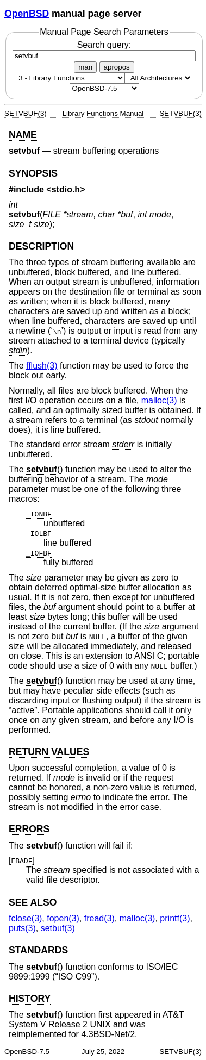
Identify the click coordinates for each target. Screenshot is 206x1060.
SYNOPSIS (33, 173)
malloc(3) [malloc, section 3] (159, 400)
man (85, 67)
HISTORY (30, 998)
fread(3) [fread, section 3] (99, 918)
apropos (117, 67)
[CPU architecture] (160, 78)
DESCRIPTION (41, 246)
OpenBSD (26, 13)
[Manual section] (70, 78)
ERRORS (29, 829)
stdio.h (66, 189)
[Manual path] (104, 88)
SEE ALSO (33, 902)
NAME (23, 134)
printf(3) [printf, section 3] (175, 918)
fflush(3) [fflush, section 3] (42, 365)
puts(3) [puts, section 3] (22, 928)
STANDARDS (38, 950)
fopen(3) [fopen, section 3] (63, 918)
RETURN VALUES (49, 751)
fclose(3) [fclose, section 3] (25, 918)
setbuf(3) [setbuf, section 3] (58, 928)
